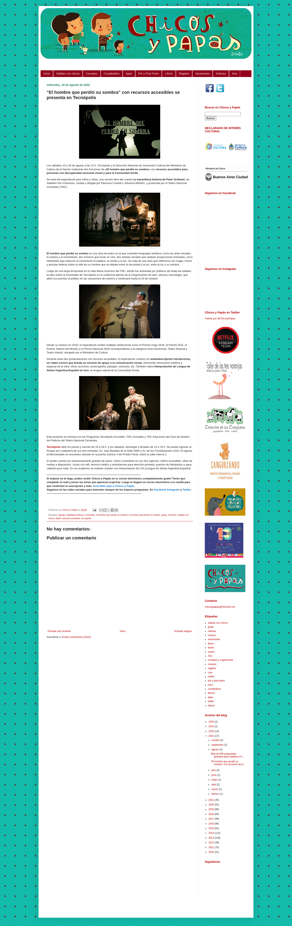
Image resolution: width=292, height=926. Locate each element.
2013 (212, 837)
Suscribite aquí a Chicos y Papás (113, 486)
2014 (212, 833)
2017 (212, 818)
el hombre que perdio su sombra (112, 515)
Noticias (221, 73)
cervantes (90, 515)
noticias (212, 631)
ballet (211, 701)
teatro (211, 647)
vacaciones (214, 639)
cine (210, 672)
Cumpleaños (112, 73)
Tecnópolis (54, 446)
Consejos (92, 73)
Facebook (160, 489)
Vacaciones (202, 73)
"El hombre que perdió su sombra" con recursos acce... (228, 763)
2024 (212, 726)
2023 (212, 731)
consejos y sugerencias (220, 660)
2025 (212, 721)
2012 (212, 842)
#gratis (62, 515)
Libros (169, 73)
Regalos (184, 73)
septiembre (217, 744)
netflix (211, 676)
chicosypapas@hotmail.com (220, 606)
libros (211, 643)
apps (210, 697)
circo (210, 684)
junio (214, 775)
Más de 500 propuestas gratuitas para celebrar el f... (227, 755)
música (212, 635)
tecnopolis (86, 518)
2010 (212, 852)
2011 (212, 847)
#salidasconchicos (75, 515)
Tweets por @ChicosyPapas (220, 318)
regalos (212, 668)
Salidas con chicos (68, 73)
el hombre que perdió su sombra (144, 515)
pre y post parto (216, 680)
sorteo (211, 651)
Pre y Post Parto (148, 73)
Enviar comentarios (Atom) (76, 637)
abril (214, 784)
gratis (164, 515)
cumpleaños (214, 689)
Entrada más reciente (59, 631)
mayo (214, 779)
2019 (212, 809)
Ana (234, 73)
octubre (215, 740)
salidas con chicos (218, 622)
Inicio (46, 73)
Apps (129, 73)
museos (212, 664)
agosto (215, 749)
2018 (212, 814)
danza (211, 705)
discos (211, 693)
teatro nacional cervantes (68, 518)
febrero (215, 793)
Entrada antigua (183, 631)
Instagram (173, 489)
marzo (215, 789)
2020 (212, 804)
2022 (212, 736)
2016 (212, 823)
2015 (212, 828)
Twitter (186, 489)
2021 (212, 800)
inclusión (172, 515)
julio (214, 770)
